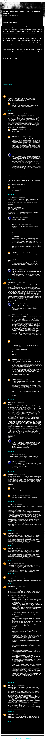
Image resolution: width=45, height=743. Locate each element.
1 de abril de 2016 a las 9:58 (20, 269)
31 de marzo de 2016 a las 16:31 (19, 176)
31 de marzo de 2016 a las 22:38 (23, 259)
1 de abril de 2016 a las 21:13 (22, 487)
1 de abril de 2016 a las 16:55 (19, 454)
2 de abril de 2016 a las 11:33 (18, 563)
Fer (13, 154)
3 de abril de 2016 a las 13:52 (19, 685)
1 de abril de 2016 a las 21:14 (22, 186)
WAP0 (10, 84)
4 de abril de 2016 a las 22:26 (19, 714)
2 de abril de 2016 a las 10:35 (19, 533)
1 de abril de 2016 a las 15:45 (19, 402)
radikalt (14, 259)
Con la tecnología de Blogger (22, 738)
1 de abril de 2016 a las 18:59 (19, 474)
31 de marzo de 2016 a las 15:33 (19, 113)
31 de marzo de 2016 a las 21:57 (23, 252)
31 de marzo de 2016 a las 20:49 (24, 224)
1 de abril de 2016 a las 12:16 (24, 359)
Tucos (9, 576)
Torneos (5, 84)
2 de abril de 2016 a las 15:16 (19, 586)
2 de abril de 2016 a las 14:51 (18, 576)
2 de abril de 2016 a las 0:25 (18, 504)
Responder (11, 110)
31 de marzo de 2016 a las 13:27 (19, 96)
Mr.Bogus (10, 402)
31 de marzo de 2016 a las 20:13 (21, 217)
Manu (13, 314)
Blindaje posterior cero (9, 0)
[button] (3, 18)
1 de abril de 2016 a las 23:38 (24, 495)
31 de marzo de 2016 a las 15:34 (24, 129)
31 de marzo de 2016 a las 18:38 (21, 154)
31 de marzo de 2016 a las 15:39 (24, 136)
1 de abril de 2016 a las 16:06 (20, 440)
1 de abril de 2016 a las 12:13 (22, 340)
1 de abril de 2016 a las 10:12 (22, 314)
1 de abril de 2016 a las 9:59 (20, 303)
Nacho (9, 563)
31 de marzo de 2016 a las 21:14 (24, 232)
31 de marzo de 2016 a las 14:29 (23, 103)
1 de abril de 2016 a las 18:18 (20, 461)
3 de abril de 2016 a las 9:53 (22, 597)
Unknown (10, 96)
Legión (14, 103)
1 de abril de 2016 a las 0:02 (19, 282)
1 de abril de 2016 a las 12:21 (22, 379)
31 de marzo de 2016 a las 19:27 (19, 197)
